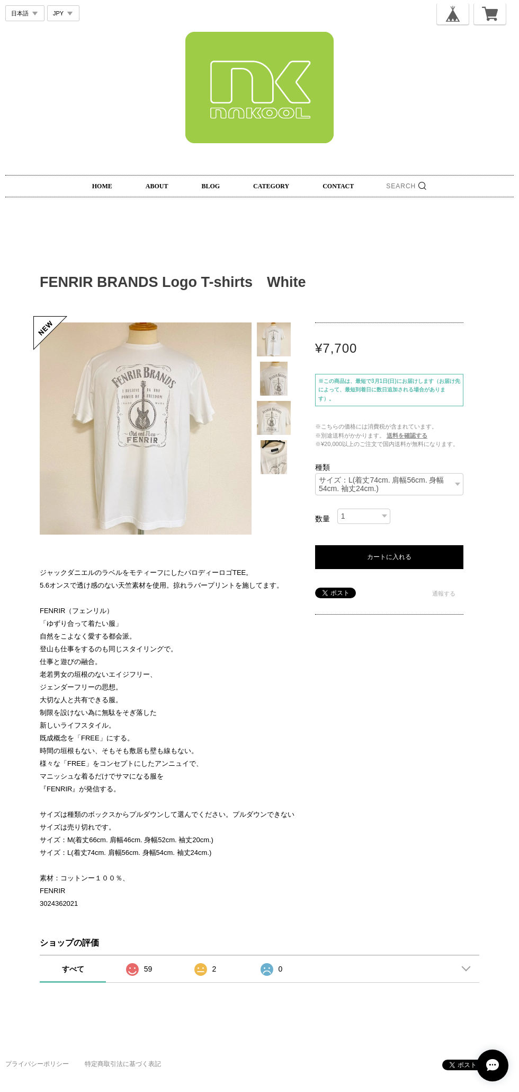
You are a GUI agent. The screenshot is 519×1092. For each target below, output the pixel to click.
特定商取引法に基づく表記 (123, 1064)
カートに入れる (389, 557)
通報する (443, 593)
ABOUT (157, 186)
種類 (322, 467)
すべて (73, 969)
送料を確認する (407, 435)
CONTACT (338, 186)
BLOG (210, 186)
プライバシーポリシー (37, 1064)
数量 (322, 518)
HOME (102, 186)
